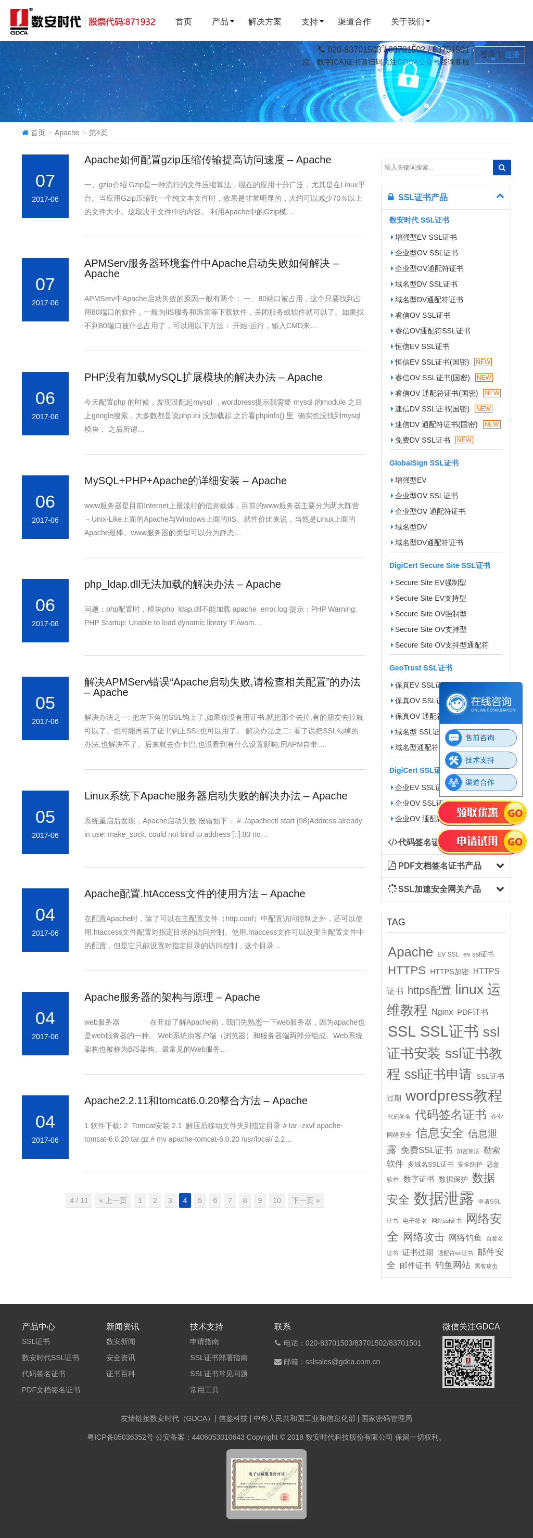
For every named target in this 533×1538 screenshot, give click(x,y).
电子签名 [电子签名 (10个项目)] (414, 1220)
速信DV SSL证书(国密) (441, 409)
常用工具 (204, 1390)
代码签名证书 (44, 1373)
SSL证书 (36, 1341)
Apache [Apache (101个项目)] (410, 952)
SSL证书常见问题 (218, 1373)
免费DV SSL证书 (432, 440)
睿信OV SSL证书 (421, 315)
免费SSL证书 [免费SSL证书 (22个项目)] (426, 1150)
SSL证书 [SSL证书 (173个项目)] (449, 1031)
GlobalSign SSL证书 (424, 463)
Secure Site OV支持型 (429, 629)
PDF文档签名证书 (51, 1390)
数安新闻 (120, 1341)
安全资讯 (120, 1357)
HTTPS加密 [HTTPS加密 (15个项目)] (449, 971)
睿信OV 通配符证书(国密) (446, 393)
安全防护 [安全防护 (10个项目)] (470, 1164)
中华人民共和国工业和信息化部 (304, 1418)
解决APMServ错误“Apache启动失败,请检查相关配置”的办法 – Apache (222, 687)
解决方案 (265, 21)
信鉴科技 (233, 1418)
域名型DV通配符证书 (427, 299)
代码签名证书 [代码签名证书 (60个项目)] (451, 1114)
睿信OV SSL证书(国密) (442, 377)
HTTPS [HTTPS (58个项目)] (407, 970)
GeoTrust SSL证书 (420, 668)
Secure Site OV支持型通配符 (440, 645)
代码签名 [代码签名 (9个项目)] (399, 1117)
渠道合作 (354, 21)
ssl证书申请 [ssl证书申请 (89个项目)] (438, 1074)
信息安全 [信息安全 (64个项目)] (440, 1133)
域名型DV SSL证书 (424, 284)
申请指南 (204, 1341)
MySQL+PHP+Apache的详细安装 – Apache (185, 480)
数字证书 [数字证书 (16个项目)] (419, 1179)
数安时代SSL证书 (50, 1357)
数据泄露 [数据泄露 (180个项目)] (444, 1198)
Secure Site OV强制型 (429, 614)
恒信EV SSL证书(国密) (441, 362)
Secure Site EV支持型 (428, 598)
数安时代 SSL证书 (419, 220)
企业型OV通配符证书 (427, 268)
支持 (309, 21)
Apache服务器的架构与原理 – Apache (172, 997)
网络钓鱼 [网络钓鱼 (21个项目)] (465, 1237)
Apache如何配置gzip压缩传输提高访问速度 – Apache (208, 159)
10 (277, 1200)
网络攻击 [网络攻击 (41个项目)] (424, 1237)
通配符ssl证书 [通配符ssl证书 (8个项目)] (455, 1253)
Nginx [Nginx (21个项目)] (442, 1011)
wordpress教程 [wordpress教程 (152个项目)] (453, 1095)
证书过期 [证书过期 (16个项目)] (418, 1252)
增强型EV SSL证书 (424, 237)
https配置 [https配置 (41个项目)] (429, 990)
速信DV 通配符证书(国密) (446, 424)
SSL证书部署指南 (218, 1357)
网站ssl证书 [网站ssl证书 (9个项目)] (447, 1221)
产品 (220, 21)
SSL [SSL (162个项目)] (402, 1031)
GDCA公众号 (418, 62)
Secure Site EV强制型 (428, 582)
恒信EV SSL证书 (420, 346)
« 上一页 (113, 1200)
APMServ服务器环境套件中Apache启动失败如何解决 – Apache (211, 268)
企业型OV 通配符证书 (428, 511)
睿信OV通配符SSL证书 (431, 331)
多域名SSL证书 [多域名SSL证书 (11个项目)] (431, 1164)
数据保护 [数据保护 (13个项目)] (453, 1179)
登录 (488, 54)
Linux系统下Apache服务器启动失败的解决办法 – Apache (216, 796)
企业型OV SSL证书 (424, 253)
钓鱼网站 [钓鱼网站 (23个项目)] (453, 1265)
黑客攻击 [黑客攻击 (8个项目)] (486, 1266)
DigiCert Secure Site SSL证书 (439, 565)
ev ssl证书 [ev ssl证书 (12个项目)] (478, 954)
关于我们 (407, 21)
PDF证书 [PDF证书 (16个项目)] (472, 1012)
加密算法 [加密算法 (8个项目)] (467, 1151)
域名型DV (409, 527)
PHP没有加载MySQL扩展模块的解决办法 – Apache (203, 377)
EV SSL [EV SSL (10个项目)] (448, 954)
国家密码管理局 (386, 1418)
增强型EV (409, 480)
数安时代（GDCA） (182, 1418)
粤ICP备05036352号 (120, 1437)
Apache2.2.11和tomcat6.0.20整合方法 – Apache (196, 1100)
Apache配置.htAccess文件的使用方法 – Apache (195, 893)
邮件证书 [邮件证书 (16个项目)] (415, 1265)
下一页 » (306, 1200)
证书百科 (120, 1373)
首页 (183, 21)
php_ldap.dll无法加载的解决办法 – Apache (182, 584)
